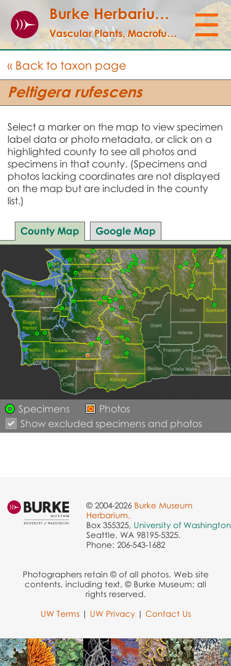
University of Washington (182, 525)
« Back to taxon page (66, 65)
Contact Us (168, 614)
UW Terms (60, 614)
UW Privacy (112, 614)
